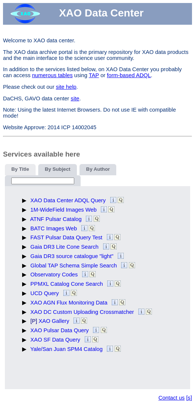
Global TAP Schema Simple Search (74, 266)
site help (66, 87)
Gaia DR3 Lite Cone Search (65, 247)
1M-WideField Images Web (64, 210)
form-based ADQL (129, 75)
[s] (189, 398)
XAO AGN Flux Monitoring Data (69, 303)
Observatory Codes (54, 275)
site (75, 99)
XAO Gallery (55, 321)
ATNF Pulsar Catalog (56, 219)
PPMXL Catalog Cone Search (67, 284)
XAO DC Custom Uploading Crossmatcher (82, 312)
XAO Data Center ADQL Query (68, 200)
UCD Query (45, 293)
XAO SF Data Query (56, 340)
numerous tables (52, 75)
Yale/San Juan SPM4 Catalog (67, 349)
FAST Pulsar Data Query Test (67, 237)
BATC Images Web (54, 228)
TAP (94, 75)
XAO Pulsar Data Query (60, 330)
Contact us (171, 398)
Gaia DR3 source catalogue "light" (72, 256)
